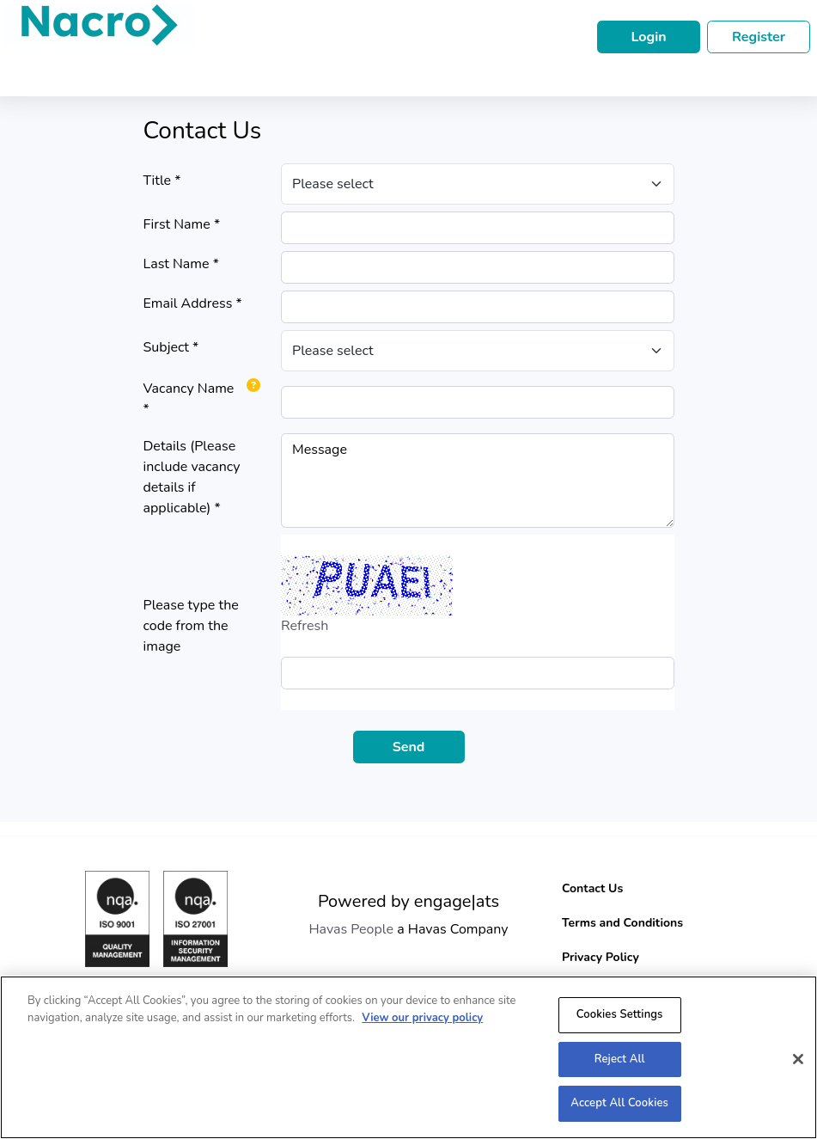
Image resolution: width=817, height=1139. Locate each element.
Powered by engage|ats (408, 901)
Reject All (619, 1059)
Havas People (350, 929)
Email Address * (192, 303)
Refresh (304, 625)
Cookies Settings (619, 1014)
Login (648, 37)
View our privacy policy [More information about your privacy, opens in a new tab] (422, 1018)
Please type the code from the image (191, 626)
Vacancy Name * (189, 399)
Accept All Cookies (619, 1103)
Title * (162, 180)
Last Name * (181, 263)
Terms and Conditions (622, 923)
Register (758, 37)
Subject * (171, 347)
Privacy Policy (600, 957)
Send (409, 747)
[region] (408, 1057)
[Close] (798, 1059)
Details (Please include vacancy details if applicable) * (192, 477)
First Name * (182, 224)
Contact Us (592, 888)
